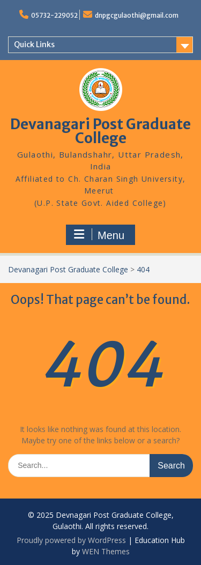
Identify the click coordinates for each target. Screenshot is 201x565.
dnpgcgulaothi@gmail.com (136, 15)
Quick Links (34, 44)
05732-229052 (54, 15)
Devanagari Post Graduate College (100, 131)
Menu (99, 234)
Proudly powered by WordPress (71, 540)
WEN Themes (106, 551)
